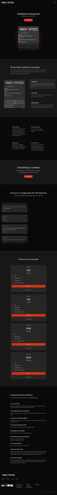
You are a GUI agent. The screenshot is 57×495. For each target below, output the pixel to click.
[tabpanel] (14, 94)
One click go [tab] (34, 82)
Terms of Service (28, 289)
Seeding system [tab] (35, 103)
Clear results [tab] (34, 93)
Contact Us (29, 486)
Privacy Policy (19, 487)
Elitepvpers (37, 484)
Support (28, 484)
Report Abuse (29, 487)
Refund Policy (19, 486)
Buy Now (28, 286)
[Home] (7, 2)
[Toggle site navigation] (55, 2)
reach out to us (34, 397)
